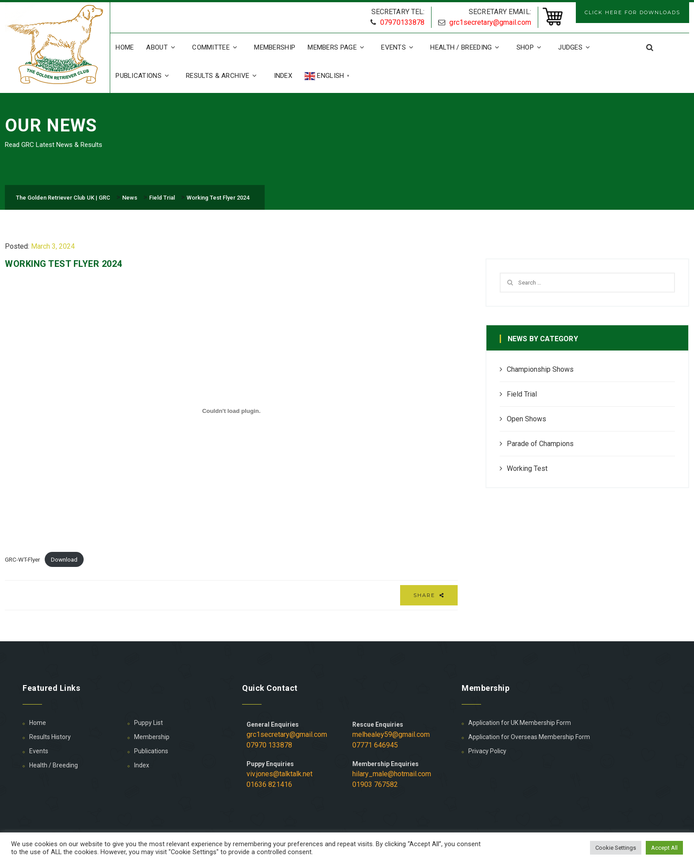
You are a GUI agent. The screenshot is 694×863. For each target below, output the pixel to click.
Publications (145, 76)
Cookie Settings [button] (615, 847)
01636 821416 (269, 784)
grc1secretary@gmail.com (490, 22)
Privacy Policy (487, 751)
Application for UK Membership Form (519, 722)
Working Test (527, 468)
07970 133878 (269, 745)
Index (283, 76)
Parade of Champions (540, 443)
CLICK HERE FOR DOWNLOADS (632, 12)
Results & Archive (223, 76)
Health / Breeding (467, 47)
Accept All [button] (664, 847)
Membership (274, 47)
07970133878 (402, 22)
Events (399, 47)
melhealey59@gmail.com (391, 734)
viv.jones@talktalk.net (279, 774)
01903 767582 (375, 784)
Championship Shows (540, 369)
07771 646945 (375, 745)
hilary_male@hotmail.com (391, 774)
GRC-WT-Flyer (22, 559)
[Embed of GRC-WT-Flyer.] (231, 410)
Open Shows (526, 419)
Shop (531, 47)
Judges (576, 47)
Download (64, 559)
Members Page (338, 47)
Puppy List (148, 722)
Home (125, 47)
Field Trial (522, 394)
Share (428, 595)
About (163, 47)
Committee (217, 47)
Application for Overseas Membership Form (529, 736)
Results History (50, 736)
